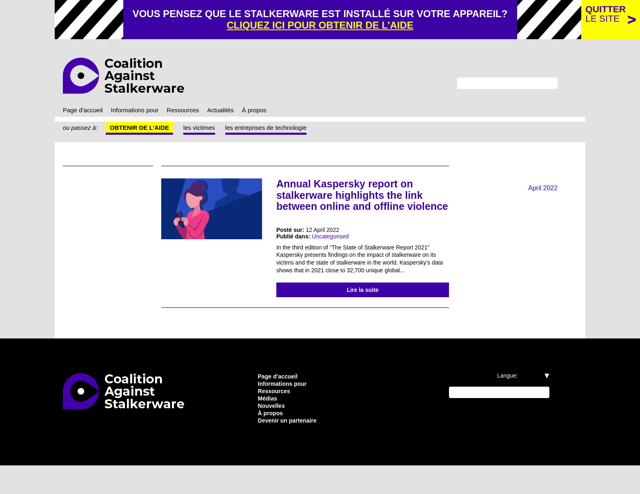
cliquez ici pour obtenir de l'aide (350, 26)
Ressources (195, 112)
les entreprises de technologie (278, 130)
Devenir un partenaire (291, 448)
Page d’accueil (85, 112)
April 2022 (542, 190)
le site (604, 14)
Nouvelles (272, 432)
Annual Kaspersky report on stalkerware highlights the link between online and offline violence (359, 202)
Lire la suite (363, 312)
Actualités (235, 112)
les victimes (205, 130)
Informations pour (142, 112)
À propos (272, 112)
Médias (268, 424)
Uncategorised (336, 250)
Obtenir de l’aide (142, 130)
